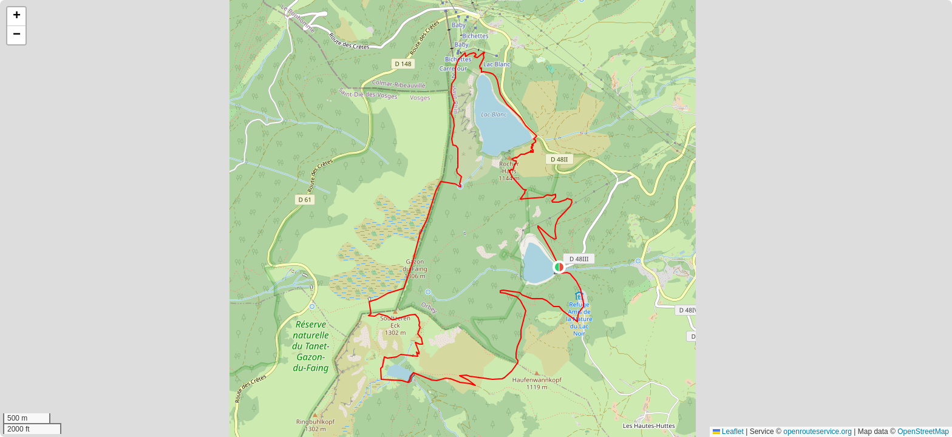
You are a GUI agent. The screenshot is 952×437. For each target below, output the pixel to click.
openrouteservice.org (817, 431)
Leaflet (728, 431)
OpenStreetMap (923, 431)
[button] (559, 267)
